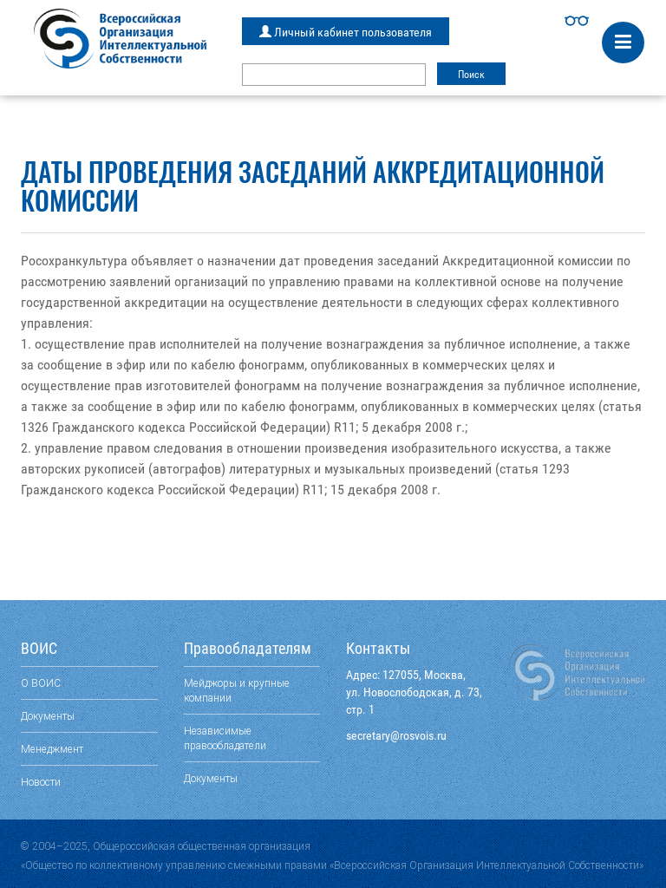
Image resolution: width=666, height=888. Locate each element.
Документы (48, 715)
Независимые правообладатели (225, 738)
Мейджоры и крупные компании (237, 690)
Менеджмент (52, 748)
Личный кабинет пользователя (345, 32)
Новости (41, 781)
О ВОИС (41, 682)
